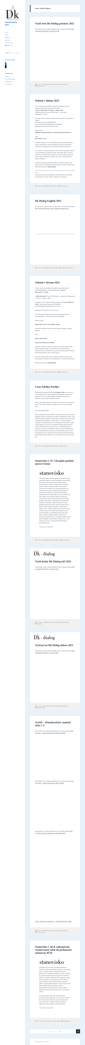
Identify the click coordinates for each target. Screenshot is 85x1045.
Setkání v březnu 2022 (47, 282)
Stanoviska (7, 40)
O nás (6, 32)
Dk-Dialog (7, 37)
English (60, 268)
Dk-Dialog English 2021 (48, 200)
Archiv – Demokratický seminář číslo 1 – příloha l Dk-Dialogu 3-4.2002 (53, 921)
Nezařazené (56, 446)
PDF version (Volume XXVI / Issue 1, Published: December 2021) (52, 208)
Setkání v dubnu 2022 (47, 100)
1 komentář (64, 446)
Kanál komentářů (8, 81)
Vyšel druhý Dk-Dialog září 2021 (53, 561)
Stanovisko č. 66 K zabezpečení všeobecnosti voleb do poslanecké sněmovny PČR (53, 949)
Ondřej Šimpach (47, 84)
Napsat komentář (41, 86)
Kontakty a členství (9, 42)
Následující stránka (78, 1031)
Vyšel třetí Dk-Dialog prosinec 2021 (54, 23)
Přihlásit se (7, 76)
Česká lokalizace (8, 84)
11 (60, 1030)
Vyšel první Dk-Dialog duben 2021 (54, 645)
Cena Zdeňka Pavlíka (47, 386)
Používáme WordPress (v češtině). (42, 1041)
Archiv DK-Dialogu (58, 84)
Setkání (6, 35)
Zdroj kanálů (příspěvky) (10, 79)
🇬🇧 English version (9, 45)
